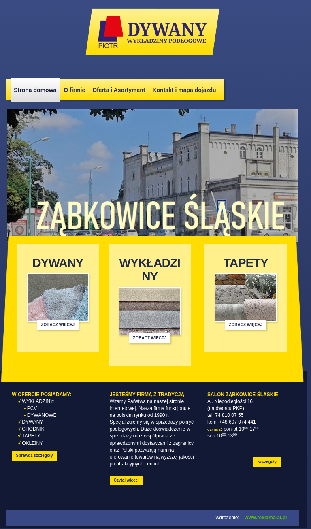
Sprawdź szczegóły (34, 455)
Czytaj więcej (126, 480)
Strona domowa (35, 90)
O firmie (74, 90)
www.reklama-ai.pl (266, 517)
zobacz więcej (58, 324)
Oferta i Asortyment (118, 90)
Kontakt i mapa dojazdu (184, 90)
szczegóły (267, 461)
